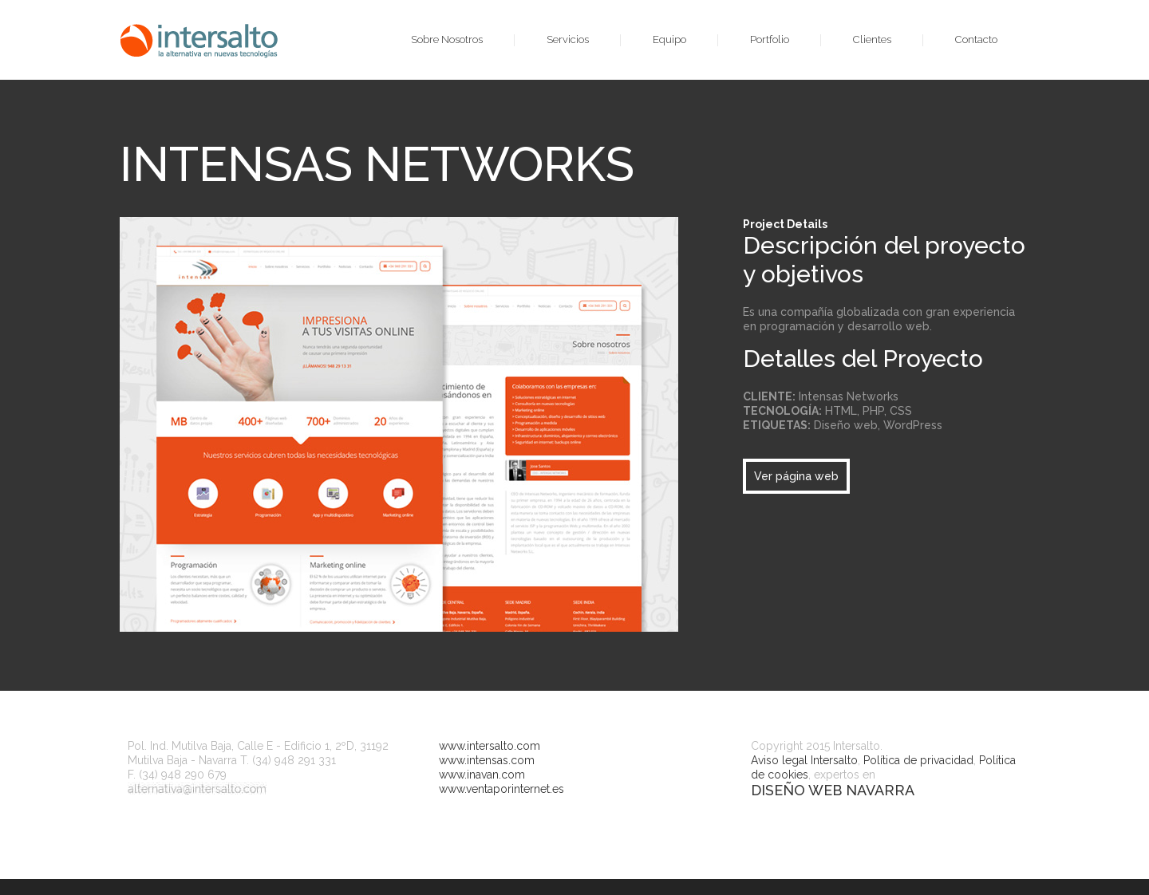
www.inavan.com (482, 774)
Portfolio (769, 39)
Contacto (976, 39)
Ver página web (796, 476)
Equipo (669, 39)
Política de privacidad (918, 760)
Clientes (872, 39)
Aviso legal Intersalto (804, 760)
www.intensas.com (487, 760)
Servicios (568, 39)
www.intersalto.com (489, 745)
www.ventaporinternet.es (501, 789)
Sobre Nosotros (447, 39)
